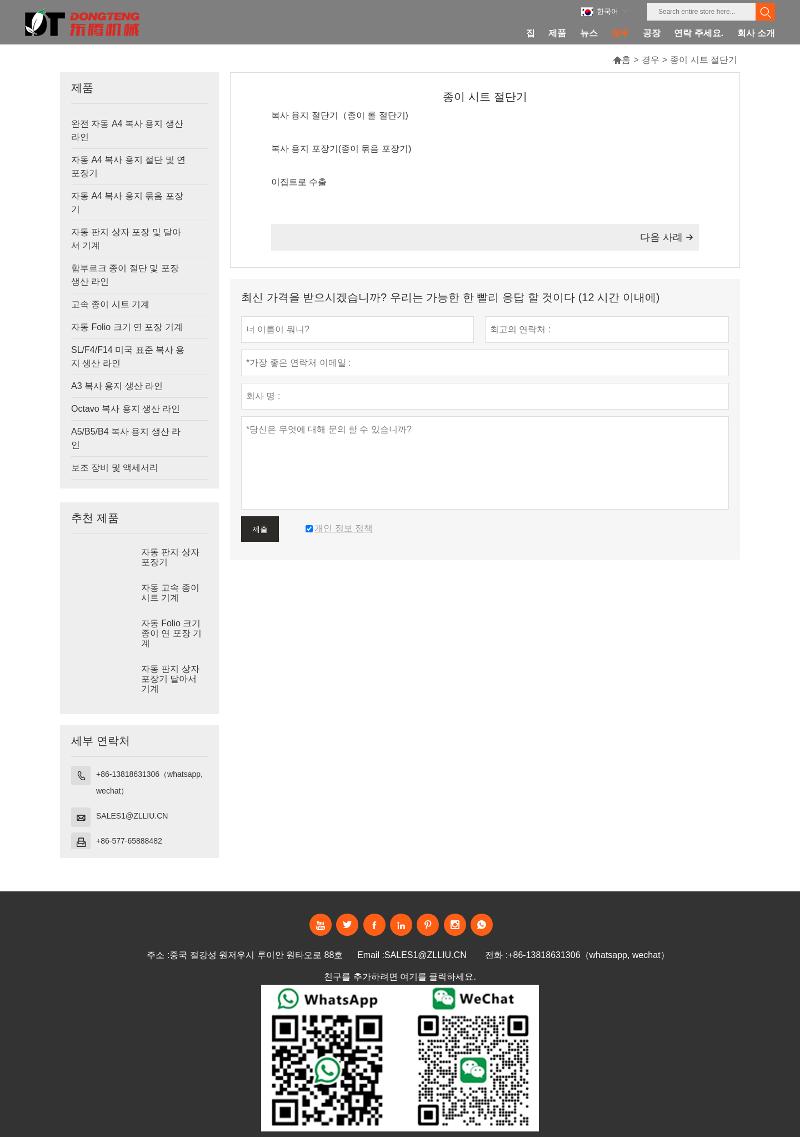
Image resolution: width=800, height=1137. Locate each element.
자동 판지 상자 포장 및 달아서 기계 (126, 238)
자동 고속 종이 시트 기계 (170, 592)
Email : (370, 955)
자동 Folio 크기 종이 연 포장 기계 (171, 633)
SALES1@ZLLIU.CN (132, 815)
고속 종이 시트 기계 (110, 304)
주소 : (158, 955)
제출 (260, 529)
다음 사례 (666, 237)
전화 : (496, 955)
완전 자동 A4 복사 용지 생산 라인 (127, 130)
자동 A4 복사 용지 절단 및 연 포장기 (128, 166)
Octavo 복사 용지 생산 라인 (125, 408)
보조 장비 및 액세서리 (114, 467)
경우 (650, 59)
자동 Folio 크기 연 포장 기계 (127, 327)
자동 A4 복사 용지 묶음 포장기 (127, 202)
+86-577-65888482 (129, 840)
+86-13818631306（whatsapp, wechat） (149, 782)
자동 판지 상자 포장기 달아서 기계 (170, 679)
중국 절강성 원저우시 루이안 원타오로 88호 (256, 955)
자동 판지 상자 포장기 (170, 557)
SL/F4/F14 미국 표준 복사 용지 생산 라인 (127, 356)
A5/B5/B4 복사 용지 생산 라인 (126, 438)
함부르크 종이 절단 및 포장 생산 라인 (125, 274)
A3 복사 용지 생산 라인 (117, 386)
